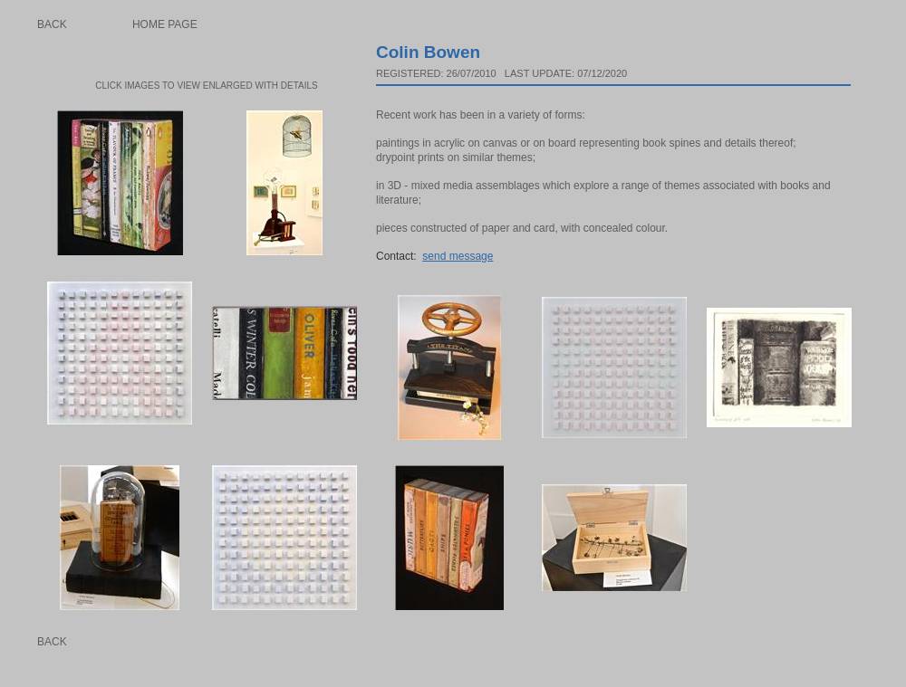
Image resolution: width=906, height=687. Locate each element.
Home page (165, 24)
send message (457, 256)
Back (52, 24)
